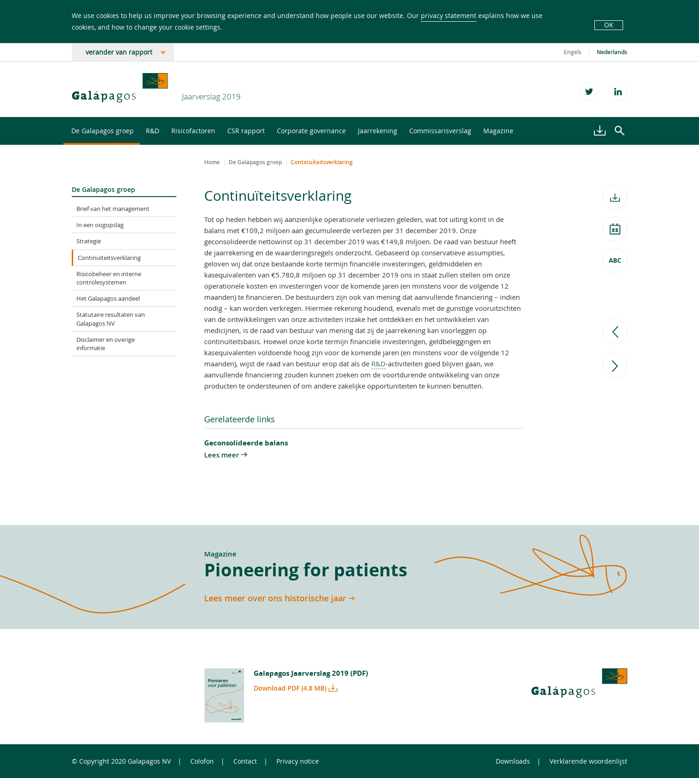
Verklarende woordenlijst (588, 761)
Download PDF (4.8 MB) (290, 688)
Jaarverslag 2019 (211, 96)
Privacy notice (297, 761)
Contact (245, 761)
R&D (152, 130)
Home (212, 162)
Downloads (513, 761)
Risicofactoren (193, 130)
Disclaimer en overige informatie (105, 343)
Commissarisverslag (440, 130)
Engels (572, 52)
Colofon (202, 761)
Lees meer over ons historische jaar (275, 598)
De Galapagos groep (102, 130)
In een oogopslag (100, 225)
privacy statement (448, 15)
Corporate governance (311, 130)
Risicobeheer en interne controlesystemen (108, 278)
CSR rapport (246, 130)
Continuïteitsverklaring (109, 257)
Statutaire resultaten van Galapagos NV (110, 318)
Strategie (88, 241)
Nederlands (612, 52)
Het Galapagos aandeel (108, 298)
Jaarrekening (377, 130)
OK (608, 24)
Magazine (498, 130)
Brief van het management (113, 208)
